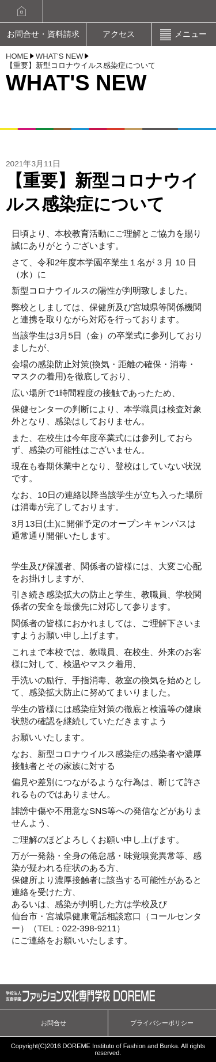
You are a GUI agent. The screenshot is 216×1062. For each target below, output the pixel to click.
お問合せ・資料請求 (43, 34)
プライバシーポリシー (162, 1022)
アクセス (119, 34)
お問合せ (53, 1022)
